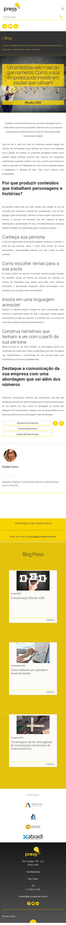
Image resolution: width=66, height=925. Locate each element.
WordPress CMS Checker (19, 924)
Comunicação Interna (27, 429)
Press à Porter (12, 7)
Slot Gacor (4, 924)
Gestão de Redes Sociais (27, 434)
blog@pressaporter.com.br (43, 536)
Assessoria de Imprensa (27, 423)
